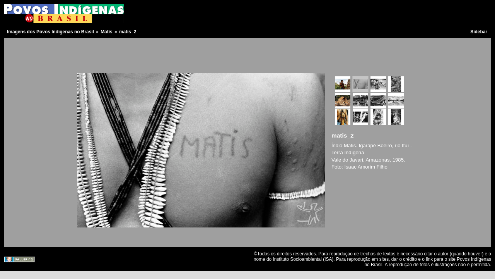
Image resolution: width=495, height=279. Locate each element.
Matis (106, 31)
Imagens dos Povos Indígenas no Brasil (50, 31)
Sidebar (478, 31)
